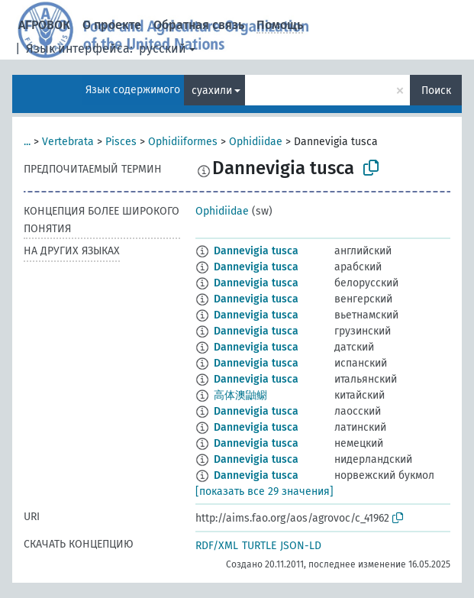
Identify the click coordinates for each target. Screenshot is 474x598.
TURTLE (259, 545)
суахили (212, 90)
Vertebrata (68, 141)
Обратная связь (198, 25)
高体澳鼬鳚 (240, 395)
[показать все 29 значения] (264, 491)
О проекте (111, 25)
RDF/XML (216, 545)
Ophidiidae (255, 141)
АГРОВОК (44, 25)
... (27, 141)
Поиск (436, 90)
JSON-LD (300, 545)
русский (162, 48)
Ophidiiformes (183, 141)
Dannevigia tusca (256, 250)
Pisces (121, 141)
